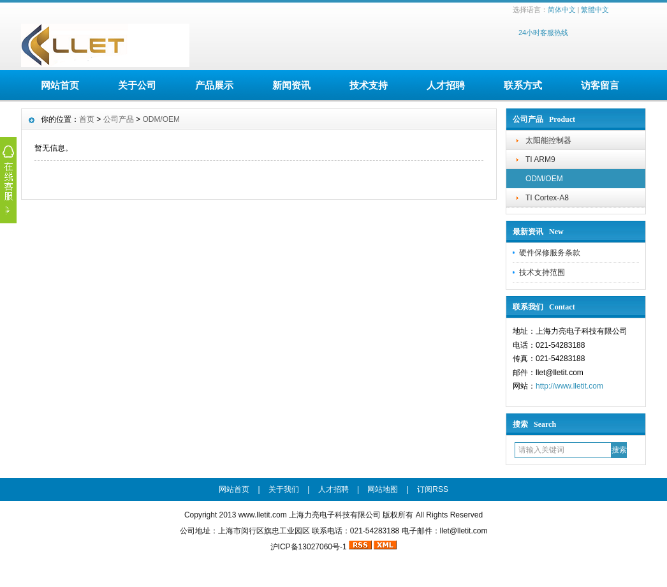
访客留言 (600, 85)
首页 (86, 119)
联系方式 (523, 85)
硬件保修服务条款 (549, 252)
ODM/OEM (544, 178)
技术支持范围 (542, 272)
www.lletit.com (262, 514)
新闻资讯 (291, 85)
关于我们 (283, 489)
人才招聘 (446, 85)
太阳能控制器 (548, 140)
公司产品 (118, 119)
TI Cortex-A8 (547, 197)
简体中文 (562, 9)
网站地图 (382, 489)
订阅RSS (432, 489)
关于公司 (137, 85)
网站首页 (60, 85)
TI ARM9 (540, 159)
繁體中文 (595, 9)
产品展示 (214, 85)
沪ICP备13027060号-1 (308, 546)
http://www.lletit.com (569, 386)
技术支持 (368, 85)
